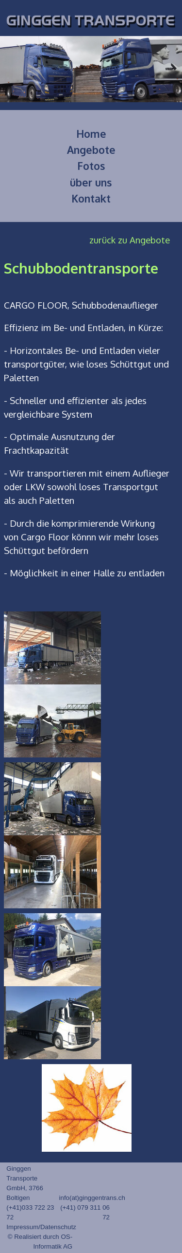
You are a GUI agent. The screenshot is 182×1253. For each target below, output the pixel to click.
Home (91, 133)
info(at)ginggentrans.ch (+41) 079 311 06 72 (92, 1207)
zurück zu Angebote (129, 239)
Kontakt (91, 198)
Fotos (91, 165)
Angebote (91, 149)
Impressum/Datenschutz (41, 1227)
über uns (91, 182)
